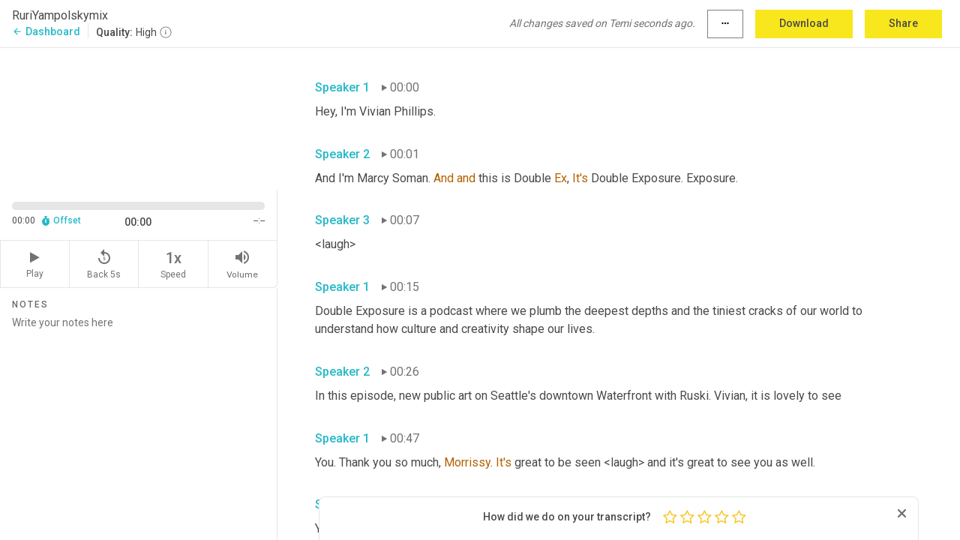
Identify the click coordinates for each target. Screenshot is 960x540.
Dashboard (46, 32)
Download (804, 23)
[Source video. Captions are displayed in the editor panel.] (139, 117)
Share (903, 23)
